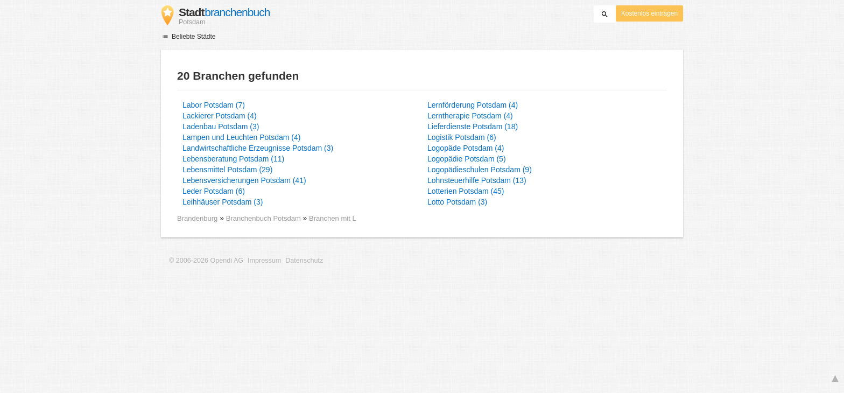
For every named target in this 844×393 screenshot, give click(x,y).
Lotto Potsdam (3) (457, 202)
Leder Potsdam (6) (213, 191)
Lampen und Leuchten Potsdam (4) (241, 137)
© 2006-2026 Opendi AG (206, 260)
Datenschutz (304, 260)
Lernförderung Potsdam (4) (472, 105)
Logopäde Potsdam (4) (465, 148)
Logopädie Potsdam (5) (466, 159)
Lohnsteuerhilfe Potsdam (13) (476, 180)
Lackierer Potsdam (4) (219, 115)
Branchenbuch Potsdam (264, 218)
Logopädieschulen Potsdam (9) (479, 169)
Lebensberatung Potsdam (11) (233, 159)
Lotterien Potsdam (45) (465, 191)
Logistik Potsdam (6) (461, 137)
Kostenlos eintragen (649, 13)
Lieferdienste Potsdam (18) (472, 126)
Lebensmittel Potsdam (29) (227, 169)
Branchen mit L (332, 218)
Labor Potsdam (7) (213, 105)
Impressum (264, 260)
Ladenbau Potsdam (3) (220, 126)
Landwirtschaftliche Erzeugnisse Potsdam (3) (257, 148)
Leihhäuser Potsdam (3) (222, 202)
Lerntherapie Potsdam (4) (470, 115)
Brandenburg (197, 218)
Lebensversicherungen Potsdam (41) (244, 180)
